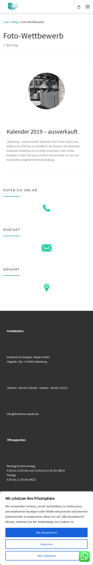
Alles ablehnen (46, 556)
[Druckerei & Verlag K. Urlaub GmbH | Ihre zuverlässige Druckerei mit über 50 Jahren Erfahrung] (13, 6)
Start (6, 22)
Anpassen (46, 544)
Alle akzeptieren (46, 532)
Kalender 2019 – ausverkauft (42, 131)
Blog (15, 22)
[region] (46, 528)
